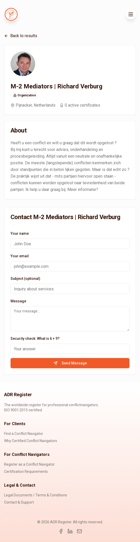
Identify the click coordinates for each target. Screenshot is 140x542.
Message (18, 301)
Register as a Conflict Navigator (29, 464)
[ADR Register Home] (11, 14)
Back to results (20, 35)
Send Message (70, 363)
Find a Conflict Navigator (23, 434)
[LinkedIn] (70, 531)
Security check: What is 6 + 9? (35, 338)
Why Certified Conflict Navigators (30, 441)
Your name (20, 233)
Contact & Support (19, 502)
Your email (20, 256)
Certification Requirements (26, 471)
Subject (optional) (25, 279)
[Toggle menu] (131, 14)
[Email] (79, 531)
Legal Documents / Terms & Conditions (35, 495)
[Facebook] (60, 531)
